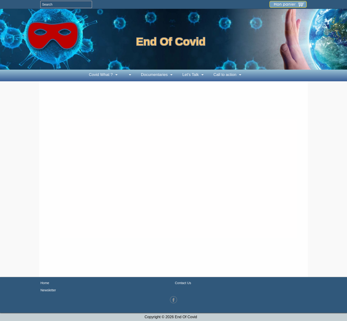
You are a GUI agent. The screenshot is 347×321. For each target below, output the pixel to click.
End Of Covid (171, 41)
